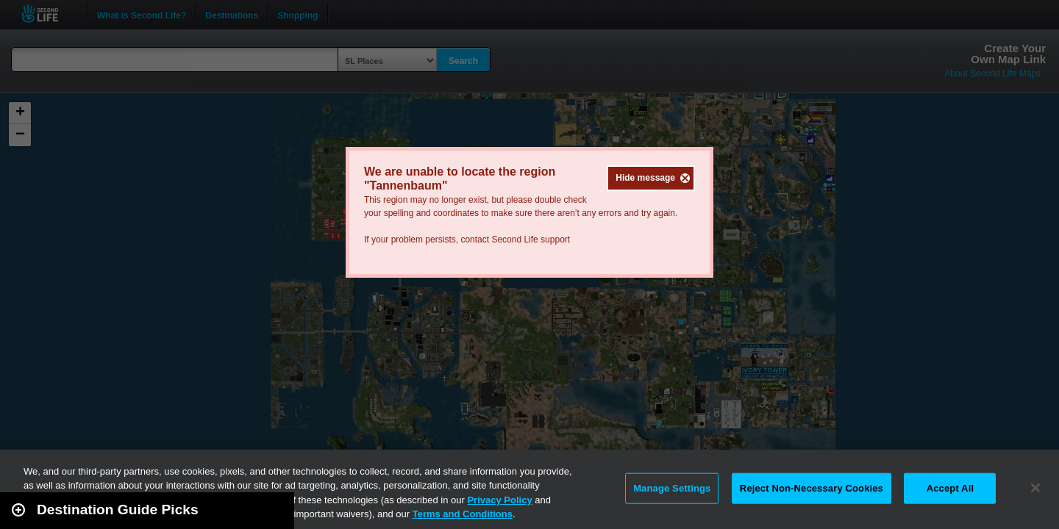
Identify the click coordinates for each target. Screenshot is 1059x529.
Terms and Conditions (463, 513)
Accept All (950, 488)
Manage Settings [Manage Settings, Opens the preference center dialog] (671, 488)
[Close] (1035, 488)
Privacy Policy (499, 499)
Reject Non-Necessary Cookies (811, 488)
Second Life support (530, 239)
